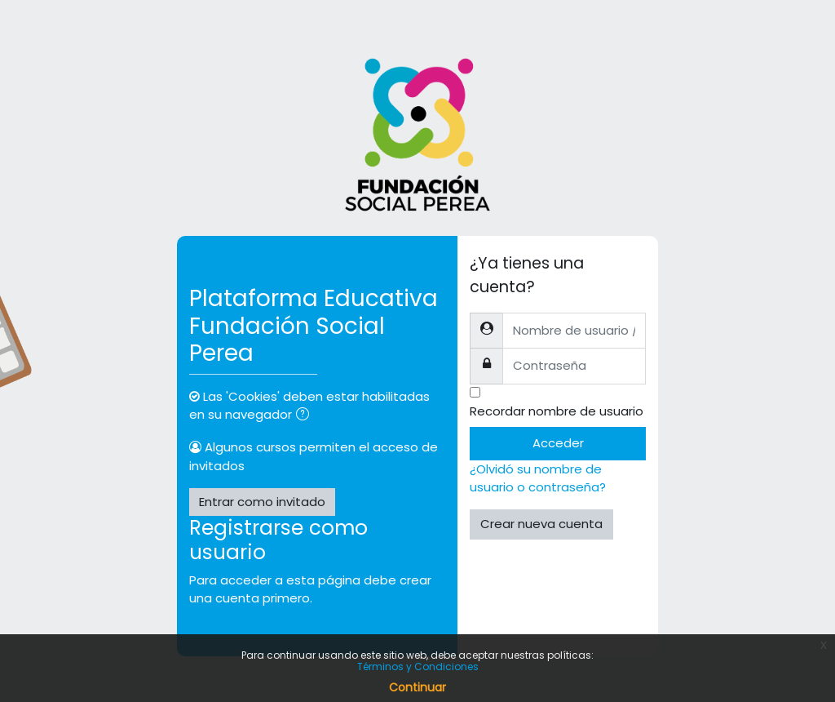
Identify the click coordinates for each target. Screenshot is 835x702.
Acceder (558, 442)
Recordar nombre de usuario (556, 411)
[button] (305, 415)
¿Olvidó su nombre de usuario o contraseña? (538, 477)
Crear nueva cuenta (541, 523)
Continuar (417, 687)
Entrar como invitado (262, 501)
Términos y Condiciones (418, 666)
